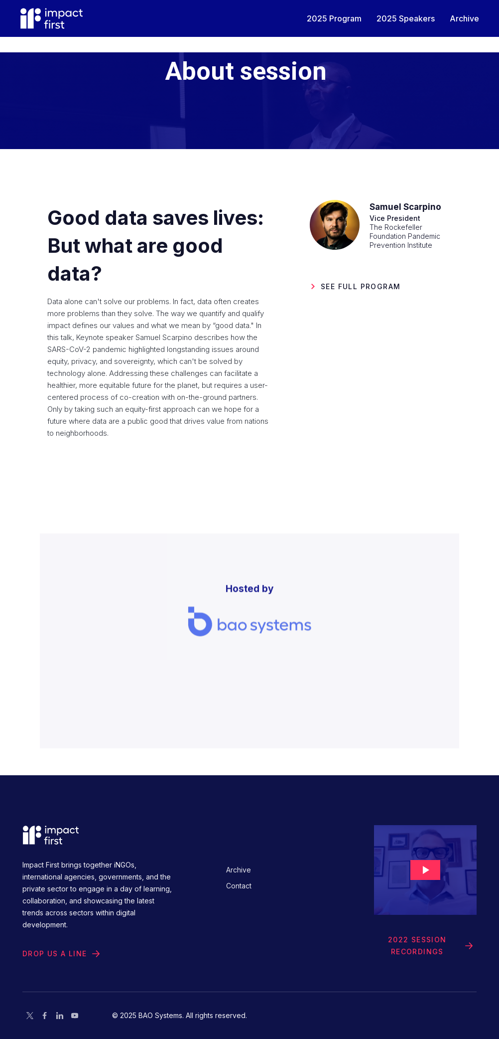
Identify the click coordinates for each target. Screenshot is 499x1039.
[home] (51, 18)
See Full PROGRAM (360, 286)
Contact (238, 885)
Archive (238, 870)
